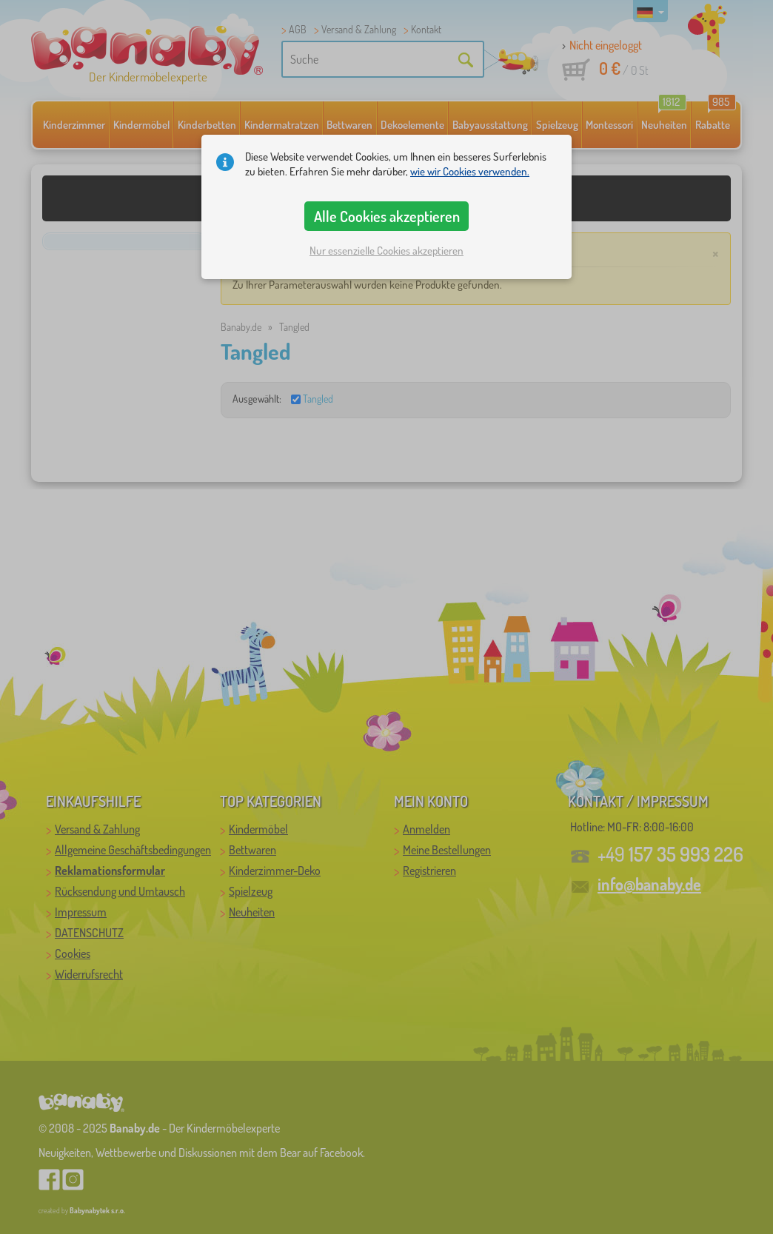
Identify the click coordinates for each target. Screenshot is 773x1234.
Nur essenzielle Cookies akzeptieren (386, 251)
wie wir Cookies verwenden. (469, 171)
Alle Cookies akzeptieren (387, 216)
